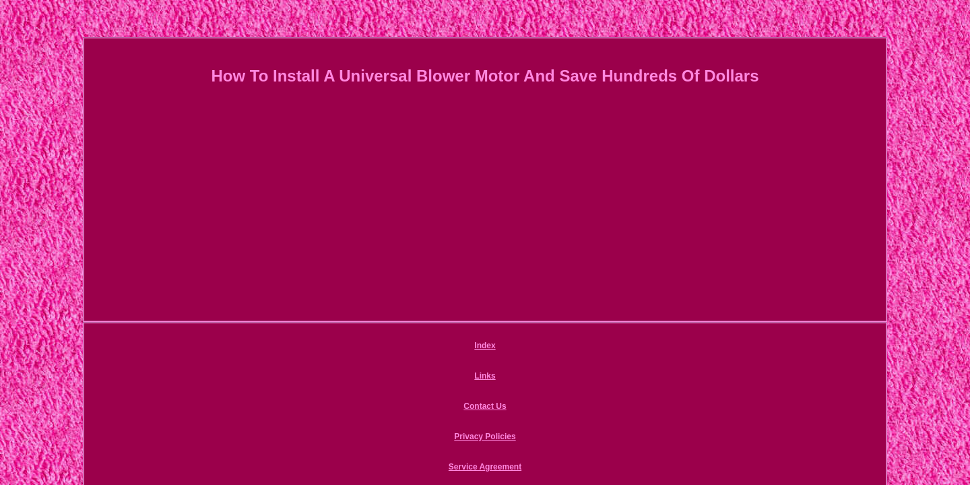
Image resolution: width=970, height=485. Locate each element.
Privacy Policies (508, 347)
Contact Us (433, 347)
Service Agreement (598, 347)
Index (335, 347)
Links (378, 347)
